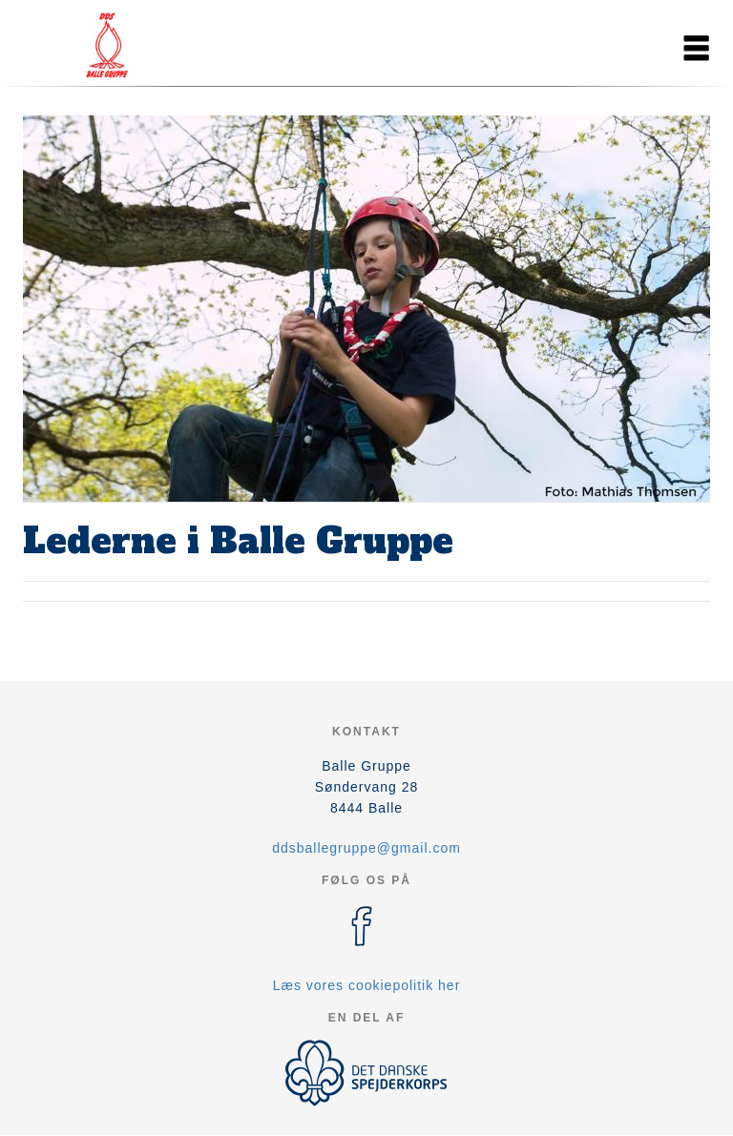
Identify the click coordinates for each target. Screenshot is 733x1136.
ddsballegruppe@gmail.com (366, 848)
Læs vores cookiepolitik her (367, 985)
